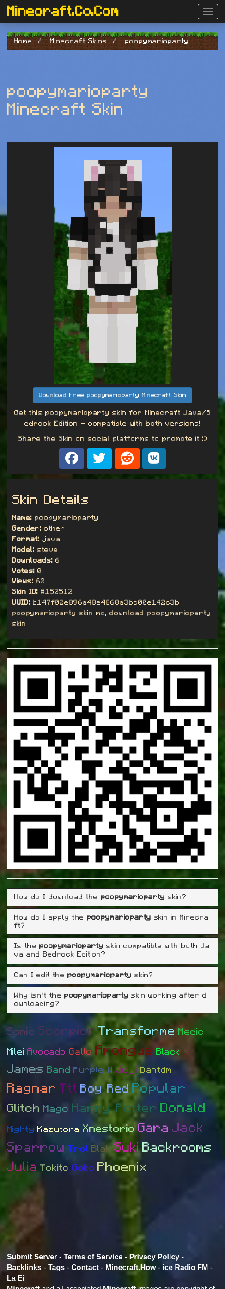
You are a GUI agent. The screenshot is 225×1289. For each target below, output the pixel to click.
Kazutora (58, 1129)
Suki (127, 1147)
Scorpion (67, 1031)
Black (168, 1051)
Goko (83, 1168)
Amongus (124, 1050)
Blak (101, 1149)
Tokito (54, 1168)
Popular (159, 1088)
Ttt (69, 1088)
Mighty (21, 1129)
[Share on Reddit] (127, 458)
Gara (153, 1128)
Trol (78, 1149)
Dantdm (156, 1070)
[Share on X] (99, 458)
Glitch (23, 1108)
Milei (15, 1051)
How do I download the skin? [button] (100, 897)
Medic (191, 1032)
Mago (56, 1109)
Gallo (80, 1051)
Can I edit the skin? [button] (83, 975)
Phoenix (122, 1167)
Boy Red (104, 1089)
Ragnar (32, 1088)
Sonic (21, 1031)
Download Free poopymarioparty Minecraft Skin (112, 395)
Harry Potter (115, 1108)
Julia (22, 1167)
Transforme (137, 1031)
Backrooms (177, 1147)
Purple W (93, 1070)
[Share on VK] (154, 458)
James (25, 1069)
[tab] (112, 897)
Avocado (46, 1051)
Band (59, 1070)
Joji (127, 1069)
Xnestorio (109, 1129)
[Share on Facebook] (71, 458)
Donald (183, 1108)
